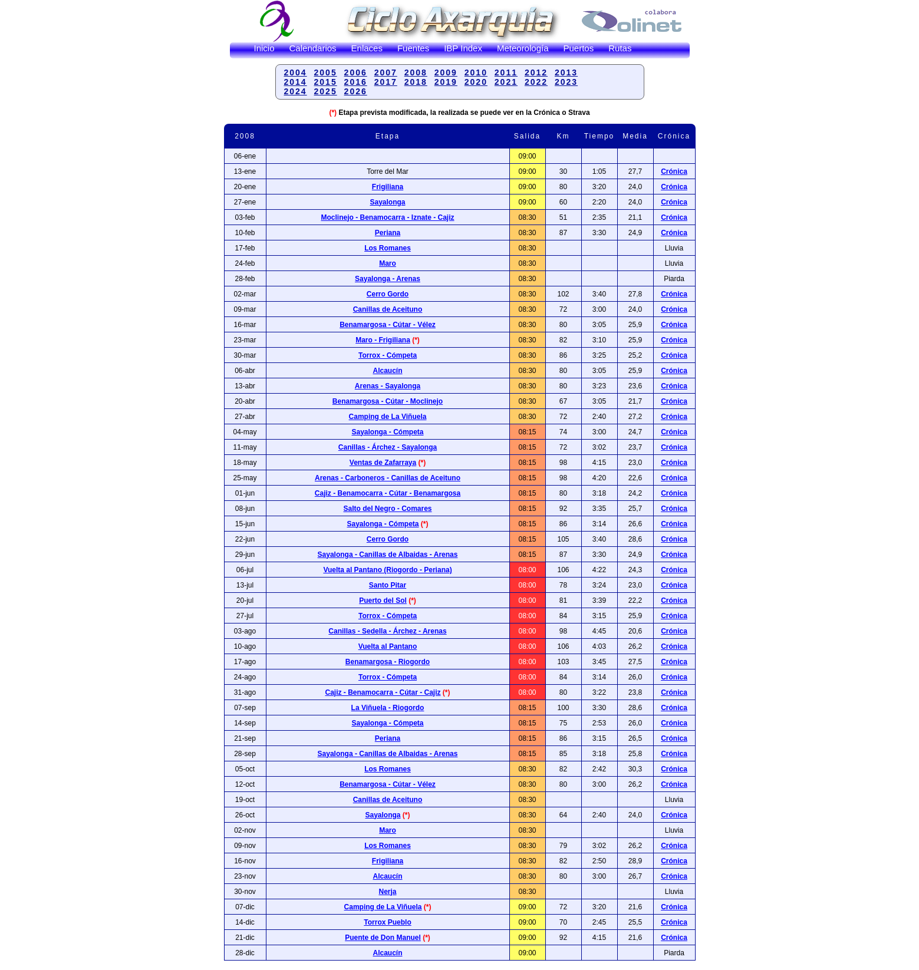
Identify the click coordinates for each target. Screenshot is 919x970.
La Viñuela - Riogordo (387, 708)
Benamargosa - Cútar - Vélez (388, 325)
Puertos (579, 48)
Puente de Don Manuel (383, 937)
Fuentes (413, 48)
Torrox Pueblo (387, 922)
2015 (325, 82)
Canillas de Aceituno (388, 309)
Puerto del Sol (383, 600)
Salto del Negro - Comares (387, 508)
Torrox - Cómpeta (387, 355)
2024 (295, 91)
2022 (536, 82)
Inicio (264, 48)
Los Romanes (387, 248)
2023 (566, 82)
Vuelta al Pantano (387, 646)
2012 (536, 72)
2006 (355, 72)
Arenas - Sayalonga (387, 386)
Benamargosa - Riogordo (387, 662)
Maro (387, 263)
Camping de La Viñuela (388, 417)
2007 (385, 72)
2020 (476, 82)
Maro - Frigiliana (382, 340)
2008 (415, 72)
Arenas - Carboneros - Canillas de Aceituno (387, 478)
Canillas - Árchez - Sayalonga (387, 447)
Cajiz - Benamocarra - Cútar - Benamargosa (387, 493)
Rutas (619, 48)
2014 (295, 82)
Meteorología (523, 48)
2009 (445, 72)
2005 (325, 72)
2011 (506, 72)
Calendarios (313, 48)
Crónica (674, 171)
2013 (566, 72)
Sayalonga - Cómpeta (387, 432)
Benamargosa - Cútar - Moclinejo (387, 401)
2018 (415, 82)
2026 (355, 91)
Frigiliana (387, 187)
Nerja (387, 891)
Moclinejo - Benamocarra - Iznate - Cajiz (387, 217)
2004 (295, 72)
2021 (506, 82)
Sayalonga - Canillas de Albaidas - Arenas (388, 554)
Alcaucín (387, 371)
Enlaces (367, 48)
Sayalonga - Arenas (387, 279)
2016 (355, 82)
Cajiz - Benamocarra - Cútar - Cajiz (382, 692)
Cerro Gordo (388, 294)
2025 (325, 91)
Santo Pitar (387, 585)
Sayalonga (387, 202)
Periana (387, 233)
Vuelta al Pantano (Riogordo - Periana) (387, 570)
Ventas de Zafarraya (383, 462)
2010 (476, 72)
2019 (445, 82)
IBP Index (463, 48)
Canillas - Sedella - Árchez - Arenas (387, 631)
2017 (385, 82)
